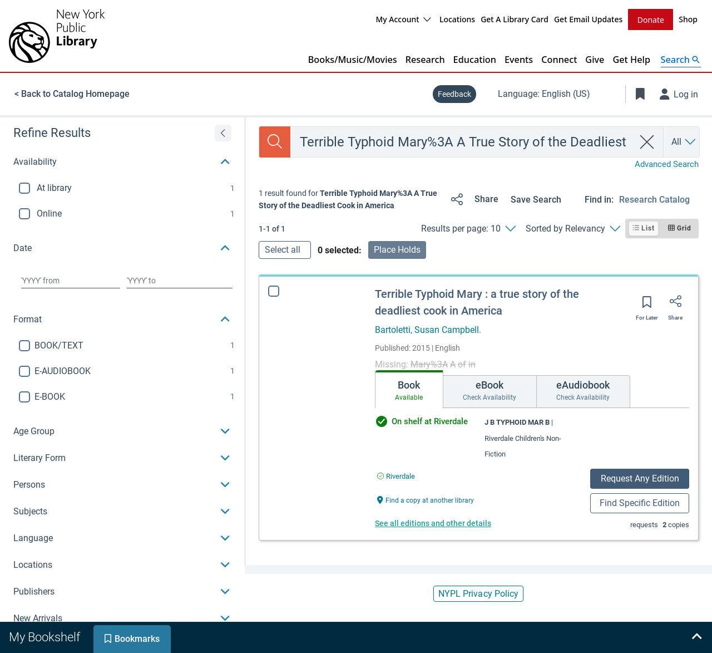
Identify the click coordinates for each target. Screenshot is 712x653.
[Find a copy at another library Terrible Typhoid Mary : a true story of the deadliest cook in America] (425, 499)
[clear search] (647, 141)
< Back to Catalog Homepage (72, 93)
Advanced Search (667, 164)
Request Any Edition (640, 478)
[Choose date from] (70, 280)
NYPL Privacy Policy (478, 593)
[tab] (409, 388)
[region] (122, 374)
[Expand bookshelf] (696, 637)
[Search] (274, 141)
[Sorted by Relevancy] (572, 228)
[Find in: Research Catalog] (659, 199)
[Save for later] (646, 305)
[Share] (472, 198)
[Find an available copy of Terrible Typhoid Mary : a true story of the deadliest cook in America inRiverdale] (396, 476)
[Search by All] (684, 141)
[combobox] (462, 141)
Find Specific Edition (640, 502)
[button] (122, 161)
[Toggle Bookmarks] (640, 94)
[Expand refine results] (223, 132)
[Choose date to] (180, 280)
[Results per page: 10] (468, 228)
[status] (350, 199)
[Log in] (679, 94)
